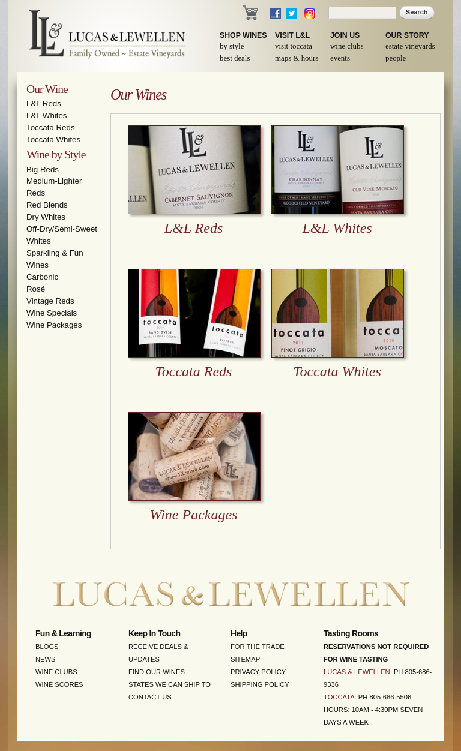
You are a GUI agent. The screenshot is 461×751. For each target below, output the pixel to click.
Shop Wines (243, 35)
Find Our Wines (156, 671)
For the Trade (257, 646)
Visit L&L (292, 35)
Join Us (345, 35)
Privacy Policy (258, 671)
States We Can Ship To (169, 684)
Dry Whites (45, 216)
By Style (232, 46)
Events (340, 58)
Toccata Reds (50, 127)
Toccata (339, 697)
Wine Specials (51, 312)
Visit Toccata (293, 46)
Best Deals (235, 58)
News (45, 659)
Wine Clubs (346, 46)
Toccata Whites (53, 139)
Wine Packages (54, 324)
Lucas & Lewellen (357, 671)
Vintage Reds (50, 300)
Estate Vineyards (410, 46)
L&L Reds (43, 103)
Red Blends (47, 204)
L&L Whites (46, 115)
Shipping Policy (259, 684)
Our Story (407, 35)
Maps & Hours (296, 58)
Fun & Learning (63, 633)
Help (238, 633)
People (395, 58)
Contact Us (150, 697)
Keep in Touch (154, 633)
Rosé (35, 288)
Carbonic (42, 276)
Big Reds (42, 169)
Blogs (47, 646)
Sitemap (245, 659)
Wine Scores (59, 684)
